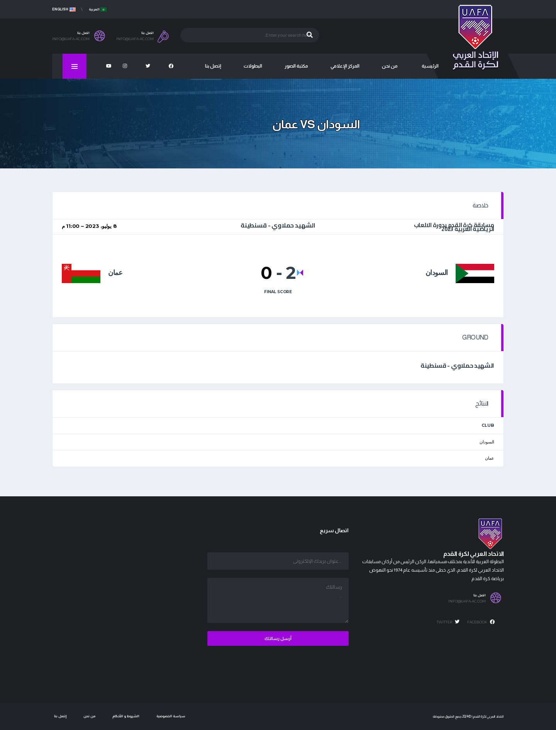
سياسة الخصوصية (170, 716)
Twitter (448, 622)
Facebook (481, 622)
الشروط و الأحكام (125, 716)
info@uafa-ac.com (467, 601)
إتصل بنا (60, 716)
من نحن (89, 716)
